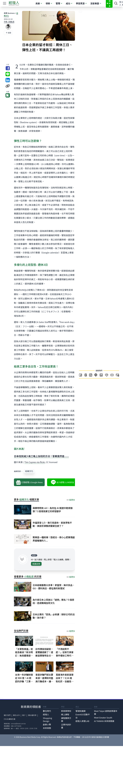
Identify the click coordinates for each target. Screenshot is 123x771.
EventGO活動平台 (83, 716)
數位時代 (47, 711)
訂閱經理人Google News (29, 482)
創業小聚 (47, 724)
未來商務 (47, 728)
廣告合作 (16, 715)
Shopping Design (47, 719)
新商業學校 (66, 711)
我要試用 (36, 563)
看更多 (72, 499)
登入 (120, 3)
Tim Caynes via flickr (34, 462)
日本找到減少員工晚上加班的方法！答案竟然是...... (41, 456)
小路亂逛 (29, 576)
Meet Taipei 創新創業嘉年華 (105, 712)
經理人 (46, 714)
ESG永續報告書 (9, 719)
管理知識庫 (81, 711)
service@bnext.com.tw (18, 723)
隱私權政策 (32, 715)
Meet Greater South (103, 717)
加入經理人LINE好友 (62, 482)
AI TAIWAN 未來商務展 (104, 721)
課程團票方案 (66, 719)
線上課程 (65, 714)
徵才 (24, 715)
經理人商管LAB (82, 721)
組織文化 (29, 471)
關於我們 (7, 715)
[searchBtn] (116, 3)
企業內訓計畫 (66, 726)
